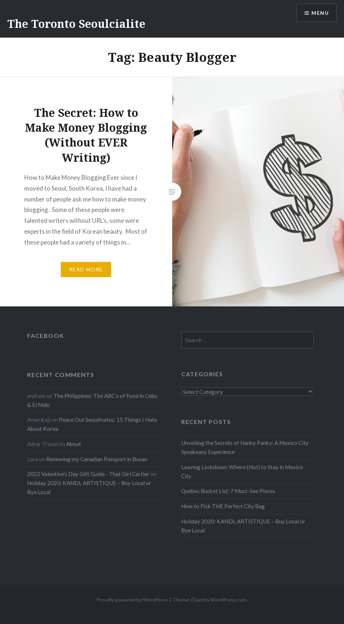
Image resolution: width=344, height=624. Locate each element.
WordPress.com (229, 600)
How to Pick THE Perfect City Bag (223, 506)
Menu (320, 13)
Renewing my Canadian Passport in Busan (96, 459)
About (73, 444)
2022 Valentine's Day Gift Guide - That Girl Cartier (88, 474)
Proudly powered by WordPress (133, 600)
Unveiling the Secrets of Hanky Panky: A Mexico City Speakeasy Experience (245, 447)
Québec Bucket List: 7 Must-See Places (228, 491)
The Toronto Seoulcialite (76, 23)
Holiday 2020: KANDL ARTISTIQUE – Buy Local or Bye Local (243, 526)
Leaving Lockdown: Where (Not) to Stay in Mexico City (242, 471)
